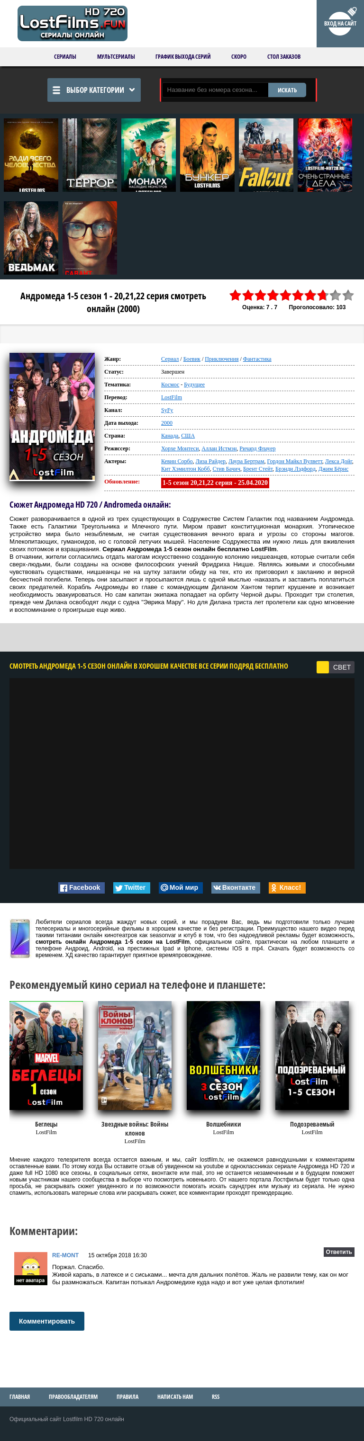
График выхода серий (183, 57)
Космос (170, 384)
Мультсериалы (116, 57)
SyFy (167, 410)
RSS (215, 1397)
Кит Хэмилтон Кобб (185, 468)
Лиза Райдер (211, 461)
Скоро (238, 57)
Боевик (191, 359)
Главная (19, 1397)
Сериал (170, 359)
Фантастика (257, 359)
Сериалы (65, 57)
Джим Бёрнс (333, 468)
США (188, 435)
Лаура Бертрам (246, 461)
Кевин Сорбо (177, 461)
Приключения (221, 359)
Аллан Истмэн (219, 448)
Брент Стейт (258, 468)
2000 (167, 423)
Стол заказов (283, 57)
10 (348, 295)
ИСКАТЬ (287, 90)
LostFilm (171, 397)
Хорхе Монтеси (180, 448)
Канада (169, 435)
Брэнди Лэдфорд (295, 468)
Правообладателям (73, 1397)
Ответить (339, 1252)
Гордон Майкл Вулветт (294, 461)
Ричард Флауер (257, 448)
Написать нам (175, 1397)
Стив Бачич (226, 468)
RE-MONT (65, 1255)
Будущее (194, 384)
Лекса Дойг (338, 461)
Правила (127, 1397)
